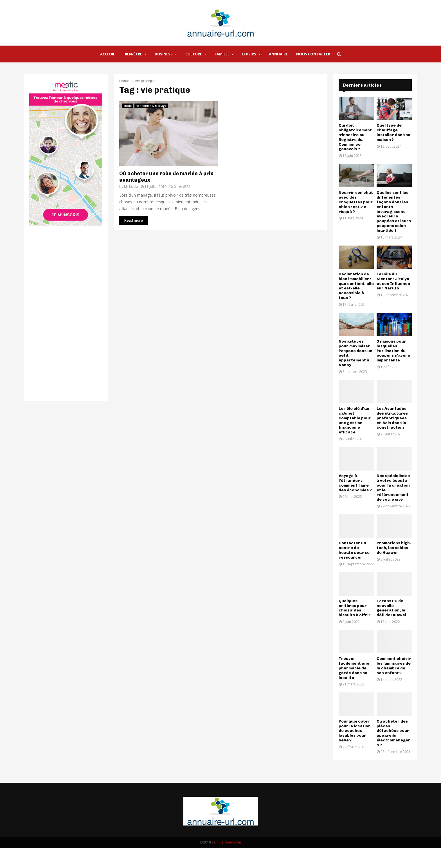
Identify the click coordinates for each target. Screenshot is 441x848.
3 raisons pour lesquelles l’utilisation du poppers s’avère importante (393, 351)
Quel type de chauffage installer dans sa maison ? (393, 132)
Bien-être (132, 54)
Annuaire (278, 54)
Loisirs (249, 54)
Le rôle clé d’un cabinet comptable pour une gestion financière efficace (355, 420)
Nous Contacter (313, 54)
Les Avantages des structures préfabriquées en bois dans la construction (392, 418)
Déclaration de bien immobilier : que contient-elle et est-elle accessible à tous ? (356, 286)
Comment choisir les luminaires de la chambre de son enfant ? (394, 665)
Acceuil (107, 54)
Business (164, 54)
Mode (127, 106)
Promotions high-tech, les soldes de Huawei (394, 548)
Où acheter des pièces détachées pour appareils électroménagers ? (393, 733)
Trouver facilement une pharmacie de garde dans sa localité (354, 668)
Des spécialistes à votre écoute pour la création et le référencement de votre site (393, 487)
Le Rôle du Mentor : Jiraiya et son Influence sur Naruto (393, 281)
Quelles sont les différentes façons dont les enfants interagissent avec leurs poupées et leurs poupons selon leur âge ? (394, 211)
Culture (193, 54)
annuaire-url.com (227, 842)
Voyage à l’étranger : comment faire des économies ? (355, 482)
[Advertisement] (271, 140)
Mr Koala (131, 186)
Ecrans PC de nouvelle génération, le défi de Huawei (391, 608)
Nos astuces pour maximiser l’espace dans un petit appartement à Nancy (355, 353)
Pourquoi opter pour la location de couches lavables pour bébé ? (355, 731)
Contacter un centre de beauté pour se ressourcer (354, 550)
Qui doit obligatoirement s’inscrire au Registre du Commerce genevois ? (355, 137)
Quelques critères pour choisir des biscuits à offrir (355, 608)
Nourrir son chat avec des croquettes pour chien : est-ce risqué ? (356, 202)
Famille (222, 54)
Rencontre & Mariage (151, 106)
